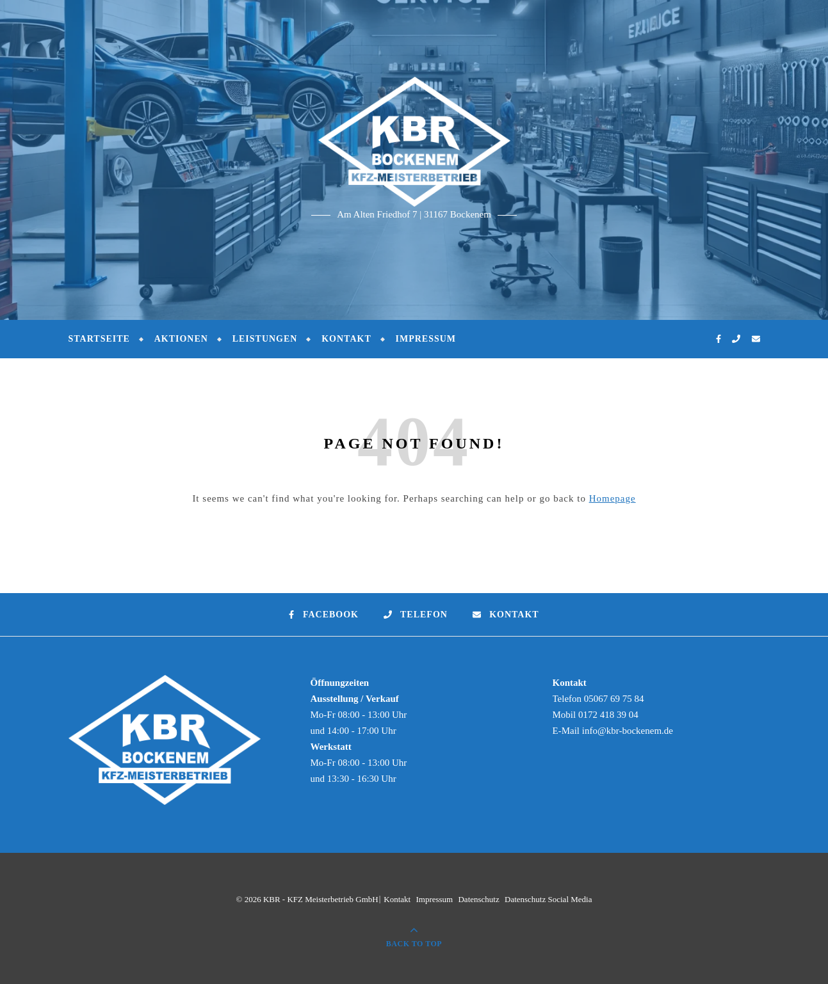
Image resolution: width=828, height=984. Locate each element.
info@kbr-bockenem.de (627, 731)
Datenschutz (478, 899)
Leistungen (265, 339)
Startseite (99, 339)
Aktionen (181, 339)
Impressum (425, 339)
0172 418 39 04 (608, 715)
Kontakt (346, 339)
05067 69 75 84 (614, 699)
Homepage (612, 498)
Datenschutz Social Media (548, 899)
